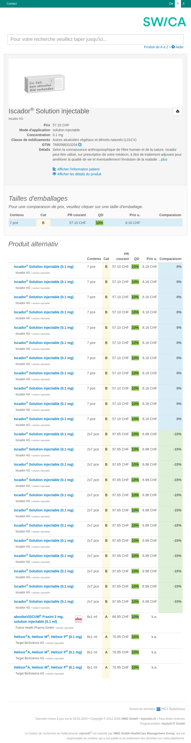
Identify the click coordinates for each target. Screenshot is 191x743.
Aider (177, 47)
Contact (12, 3)
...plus (162, 159)
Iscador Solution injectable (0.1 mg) (43, 267)
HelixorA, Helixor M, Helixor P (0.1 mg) (48, 637)
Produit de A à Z (156, 47)
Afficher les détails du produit (77, 174)
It (183, 3)
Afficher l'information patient (76, 169)
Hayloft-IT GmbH (173, 723)
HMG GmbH (129, 718)
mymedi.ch (148, 718)
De (171, 3)
